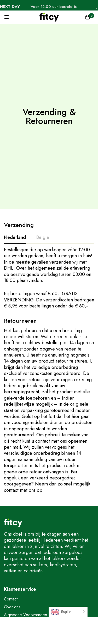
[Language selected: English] (68, 612)
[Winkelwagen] (87, 17)
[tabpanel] (49, 278)
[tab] (15, 237)
